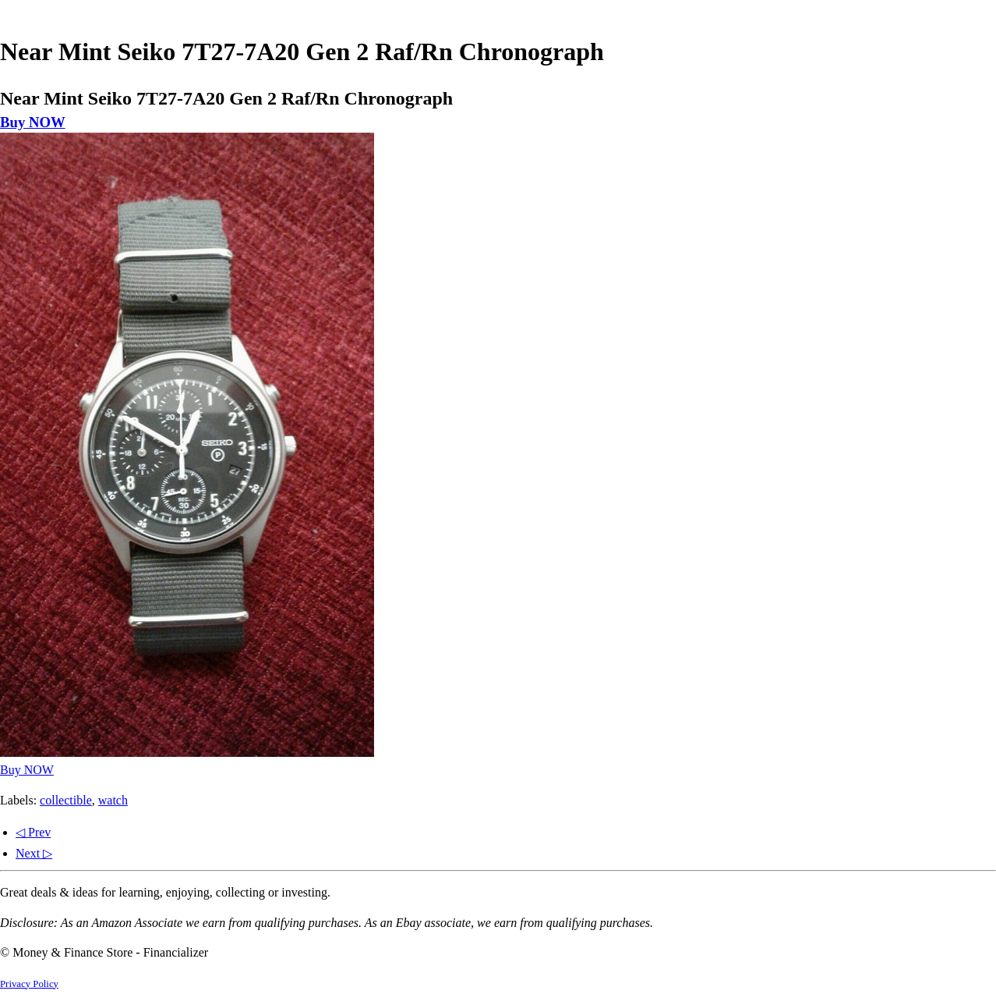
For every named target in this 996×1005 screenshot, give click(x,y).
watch (113, 800)
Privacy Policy (29, 983)
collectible (66, 800)
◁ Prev (33, 832)
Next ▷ (34, 853)
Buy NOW (32, 122)
